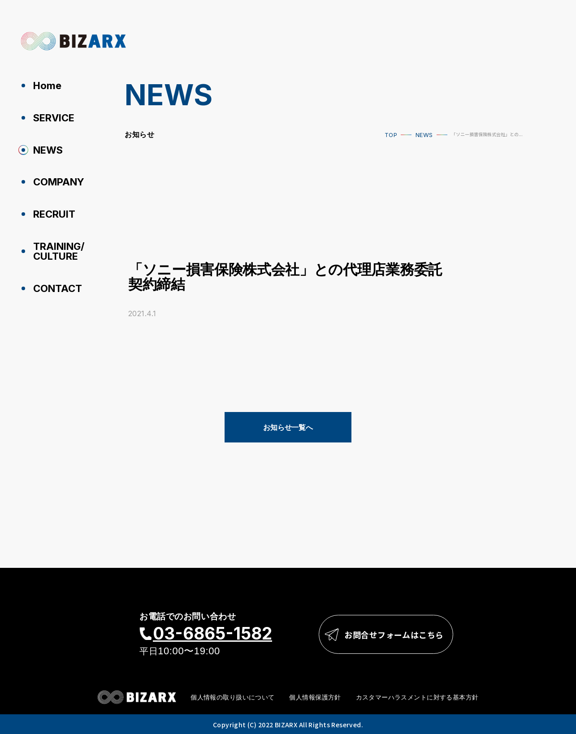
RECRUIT (54, 214)
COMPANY (58, 182)
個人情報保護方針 (315, 697)
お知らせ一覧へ (288, 427)
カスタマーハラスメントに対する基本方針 (417, 697)
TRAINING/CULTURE (59, 251)
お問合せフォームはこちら (394, 634)
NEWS (48, 150)
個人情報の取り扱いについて (232, 697)
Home (47, 85)
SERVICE (53, 118)
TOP (391, 134)
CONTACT (57, 288)
